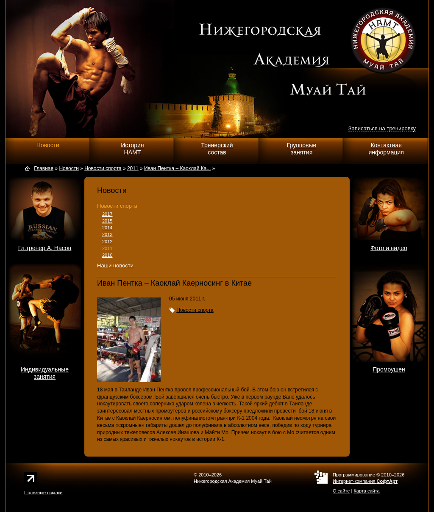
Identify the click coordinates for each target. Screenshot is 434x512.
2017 (107, 214)
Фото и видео (388, 248)
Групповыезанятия (302, 149)
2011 (107, 248)
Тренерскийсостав (217, 149)
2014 (107, 227)
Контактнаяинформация (385, 149)
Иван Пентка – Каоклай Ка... (177, 168)
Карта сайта (366, 490)
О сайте (341, 490)
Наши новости (115, 265)
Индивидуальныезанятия (45, 373)
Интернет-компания (365, 481)
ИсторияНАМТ (132, 149)
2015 (107, 220)
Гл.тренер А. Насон (45, 248)
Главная (43, 168)
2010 (107, 255)
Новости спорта (117, 206)
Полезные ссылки (43, 492)
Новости (47, 145)
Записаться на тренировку (382, 128)
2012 (107, 241)
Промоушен (389, 369)
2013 (107, 234)
